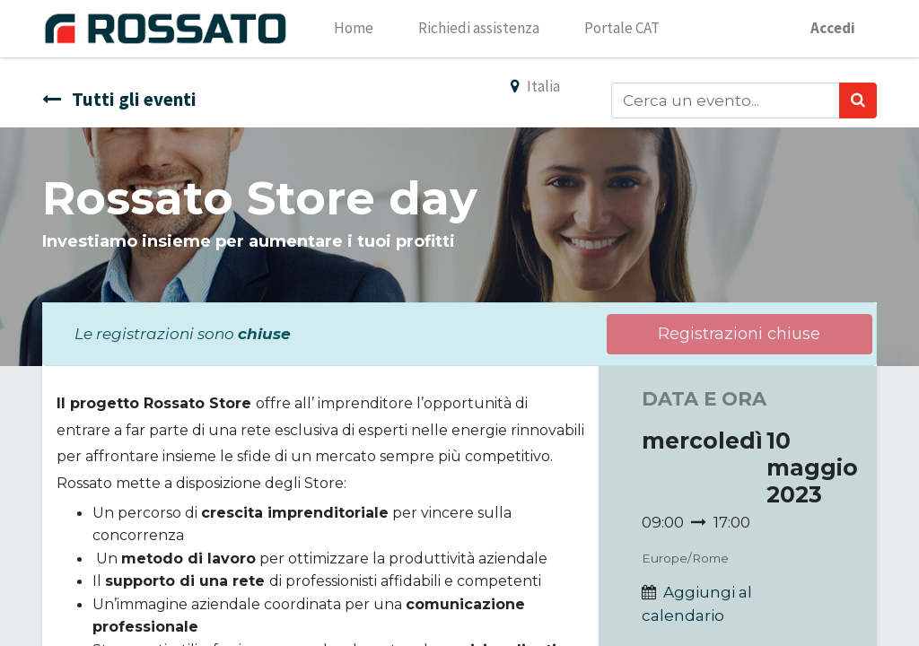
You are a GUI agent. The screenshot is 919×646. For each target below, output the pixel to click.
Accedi (832, 28)
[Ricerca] (858, 100)
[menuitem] (354, 28)
